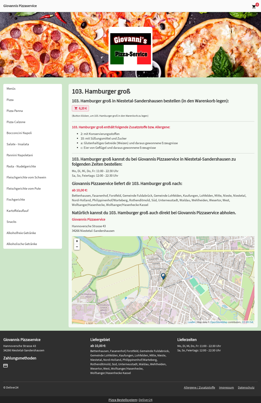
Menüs (11, 88)
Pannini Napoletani (20, 155)
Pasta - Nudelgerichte (21, 166)
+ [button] (77, 241)
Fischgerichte (16, 199)
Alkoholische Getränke (22, 244)
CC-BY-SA (247, 322)
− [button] (77, 247)
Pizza (10, 100)
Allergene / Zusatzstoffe (199, 387)
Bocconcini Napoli (19, 133)
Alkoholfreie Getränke (21, 233)
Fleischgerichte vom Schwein (26, 177)
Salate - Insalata (18, 144)
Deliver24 (145, 400)
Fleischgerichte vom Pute (24, 188)
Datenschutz (246, 387)
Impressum (226, 387)
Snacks (11, 222)
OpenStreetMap (218, 322)
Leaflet (191, 322)
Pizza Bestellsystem (123, 400)
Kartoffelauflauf (17, 211)
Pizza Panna (15, 111)
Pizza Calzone (16, 122)
